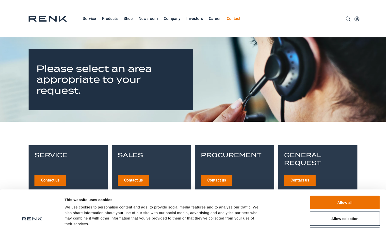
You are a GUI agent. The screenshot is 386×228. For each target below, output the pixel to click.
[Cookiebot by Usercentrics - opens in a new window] (31, 218)
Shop (128, 18)
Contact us (50, 142)
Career (215, 19)
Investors (194, 18)
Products (110, 19)
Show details (258, 218)
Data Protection (79, 200)
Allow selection (345, 184)
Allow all (345, 167)
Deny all (345, 200)
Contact (233, 18)
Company (172, 19)
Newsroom (148, 19)
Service (89, 19)
